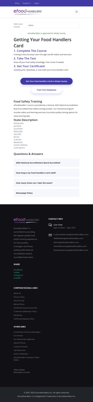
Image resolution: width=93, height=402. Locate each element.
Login (36, 3)
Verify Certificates (21, 354)
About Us (17, 293)
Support (26, 3)
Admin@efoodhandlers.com (66, 242)
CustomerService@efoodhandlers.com (71, 234)
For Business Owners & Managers (27, 332)
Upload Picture (20, 343)
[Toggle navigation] (76, 12)
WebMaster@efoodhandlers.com (68, 238)
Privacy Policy (19, 297)
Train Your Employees (46, 90)
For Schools (18, 336)
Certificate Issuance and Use (25, 308)
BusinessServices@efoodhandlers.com (71, 250)
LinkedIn (17, 278)
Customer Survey (21, 347)
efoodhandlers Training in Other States (26, 358)
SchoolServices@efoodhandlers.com (70, 246)
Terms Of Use (19, 301)
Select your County (18, 25)
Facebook (18, 270)
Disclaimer (18, 315)
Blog (17, 3)
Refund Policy (19, 304)
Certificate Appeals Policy (24, 319)
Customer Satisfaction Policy (25, 311)
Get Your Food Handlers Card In (46, 81)
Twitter (17, 272)
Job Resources (20, 350)
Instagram (18, 275)
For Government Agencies (24, 339)
